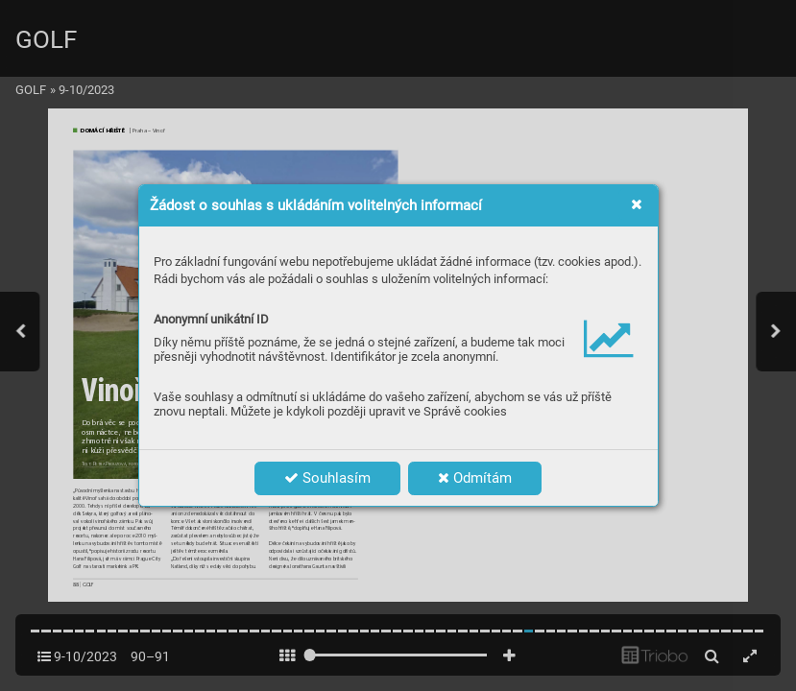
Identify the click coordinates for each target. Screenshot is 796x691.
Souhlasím (327, 478)
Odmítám (475, 478)
